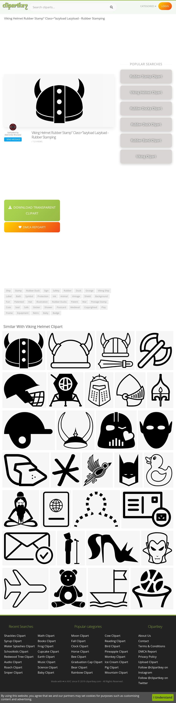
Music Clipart (46, 662)
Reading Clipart (115, 641)
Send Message (13, 139)
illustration (42, 301)
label (9, 296)
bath (18, 296)
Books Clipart (47, 641)
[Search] (111, 7)
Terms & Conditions (151, 646)
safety (56, 290)
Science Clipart (48, 667)
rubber (68, 290)
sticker (36, 307)
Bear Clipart (79, 667)
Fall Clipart (78, 641)
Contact (143, 641)
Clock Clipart (79, 646)
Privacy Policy (147, 657)
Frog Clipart (45, 646)
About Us (144, 636)
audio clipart (13, 662)
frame (9, 312)
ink (54, 296)
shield (87, 296)
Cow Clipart (112, 636)
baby (45, 312)
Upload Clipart (148, 662)
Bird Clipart (112, 646)
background (101, 296)
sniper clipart (13, 672)
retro (36, 312)
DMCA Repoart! (32, 227)
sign (46, 290)
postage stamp (99, 301)
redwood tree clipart (19, 657)
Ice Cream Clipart (116, 662)
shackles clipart (15, 636)
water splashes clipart (19, 646)
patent (74, 301)
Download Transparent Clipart (32, 210)
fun (8, 301)
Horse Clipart (80, 651)
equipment (23, 312)
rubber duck (33, 290)
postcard (61, 307)
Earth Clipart (46, 657)
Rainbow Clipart (82, 672)
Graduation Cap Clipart (86, 662)
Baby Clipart (46, 672)
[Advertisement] (59, 48)
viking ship (103, 290)
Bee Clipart (78, 657)
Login (165, 6)
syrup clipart (13, 641)
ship (8, 290)
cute (8, 307)
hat (30, 301)
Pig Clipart (112, 667)
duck (78, 290)
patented (19, 301)
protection (43, 296)
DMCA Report (147, 651)
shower (48, 307)
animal (64, 296)
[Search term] (73, 7)
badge (56, 312)
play (103, 307)
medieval (75, 307)
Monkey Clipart (115, 657)
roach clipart (13, 667)
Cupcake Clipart (48, 651)
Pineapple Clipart (116, 651)
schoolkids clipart (16, 651)
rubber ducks (59, 301)
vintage (76, 296)
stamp (18, 290)
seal (17, 307)
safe (26, 307)
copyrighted (90, 307)
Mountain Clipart (116, 672)
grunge (89, 290)
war (84, 301)
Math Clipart (46, 636)
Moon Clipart (80, 636)
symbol (29, 296)
